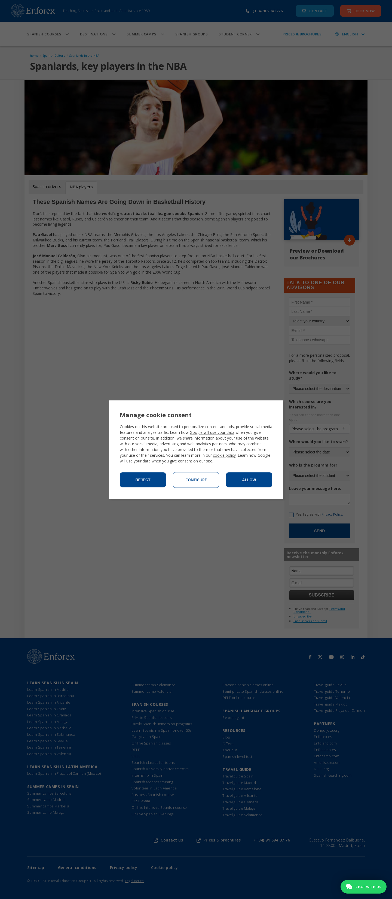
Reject (142, 480)
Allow (249, 480)
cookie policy (224, 455)
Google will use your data (212, 432)
